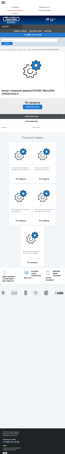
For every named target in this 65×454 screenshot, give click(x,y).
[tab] (32, 116)
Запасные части (44, 7)
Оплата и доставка (44, 10)
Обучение (47, 31)
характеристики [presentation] (31, 116)
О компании (15, 7)
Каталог (5, 27)
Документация (35, 31)
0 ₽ (56, 20)
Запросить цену (32, 107)
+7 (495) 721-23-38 (11, 442)
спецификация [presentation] (31, 121)
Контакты (15, 13)
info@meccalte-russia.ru (9, 449)
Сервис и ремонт (20, 31)
